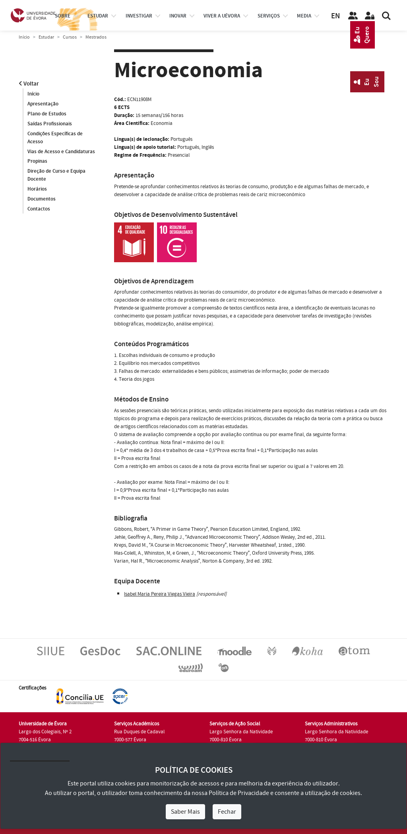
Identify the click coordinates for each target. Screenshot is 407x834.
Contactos (38, 209)
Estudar (46, 37)
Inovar (177, 15)
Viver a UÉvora (222, 15)
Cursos (70, 37)
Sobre (62, 15)
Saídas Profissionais (49, 123)
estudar (97, 15)
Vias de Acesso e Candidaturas (61, 151)
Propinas (37, 161)
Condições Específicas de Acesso (55, 137)
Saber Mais (185, 812)
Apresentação (42, 103)
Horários (37, 189)
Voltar (29, 84)
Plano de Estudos (46, 113)
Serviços (269, 15)
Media (304, 15)
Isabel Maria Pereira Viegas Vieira (159, 594)
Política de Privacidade (239, 793)
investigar (139, 15)
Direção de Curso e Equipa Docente (56, 175)
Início (24, 37)
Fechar (227, 812)
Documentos (41, 199)
